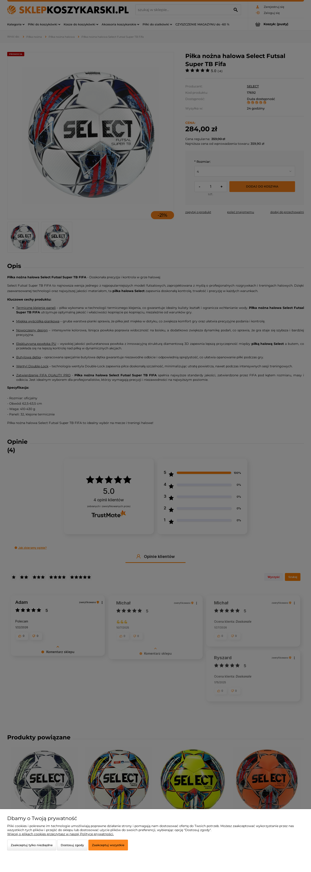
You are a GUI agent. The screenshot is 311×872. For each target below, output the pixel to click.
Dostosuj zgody (72, 845)
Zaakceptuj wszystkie (108, 845)
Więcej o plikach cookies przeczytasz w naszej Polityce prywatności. (60, 834)
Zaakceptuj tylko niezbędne (32, 845)
